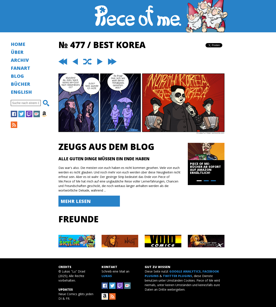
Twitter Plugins (177, 276)
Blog (17, 76)
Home (18, 44)
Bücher (20, 84)
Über (17, 52)
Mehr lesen (76, 201)
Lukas (107, 276)
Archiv (20, 60)
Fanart (20, 68)
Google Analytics (185, 271)
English (21, 92)
